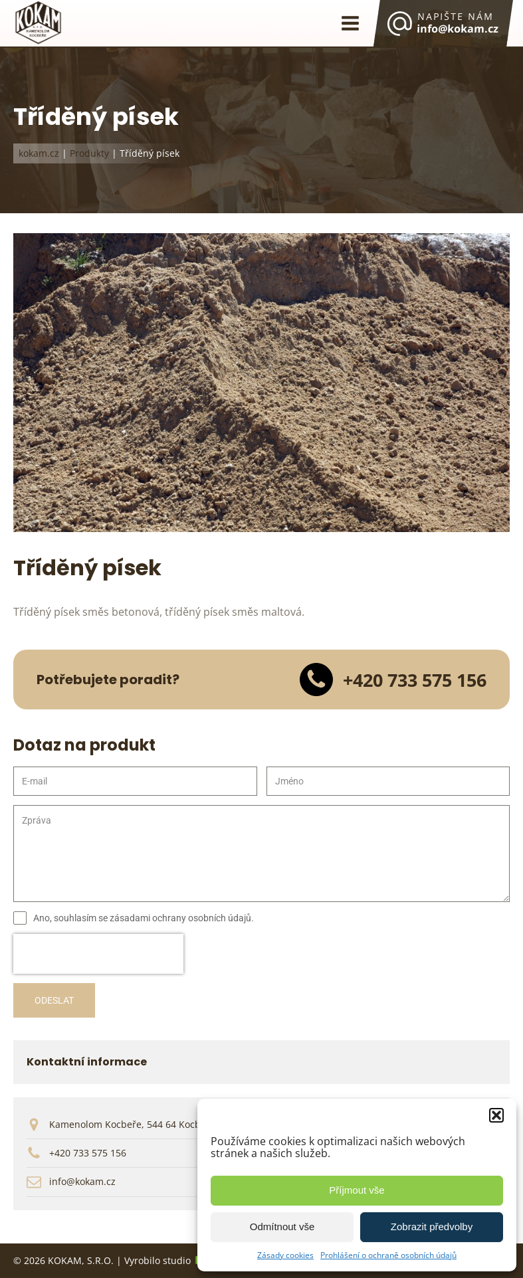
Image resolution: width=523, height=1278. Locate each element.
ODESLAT (54, 1000)
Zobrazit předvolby (431, 1226)
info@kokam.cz (82, 1181)
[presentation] (98, 954)
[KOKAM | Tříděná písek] (261, 528)
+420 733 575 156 (87, 1152)
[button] (496, 1115)
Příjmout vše (356, 1190)
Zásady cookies (285, 1255)
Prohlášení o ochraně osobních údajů (388, 1255)
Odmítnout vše (282, 1226)
